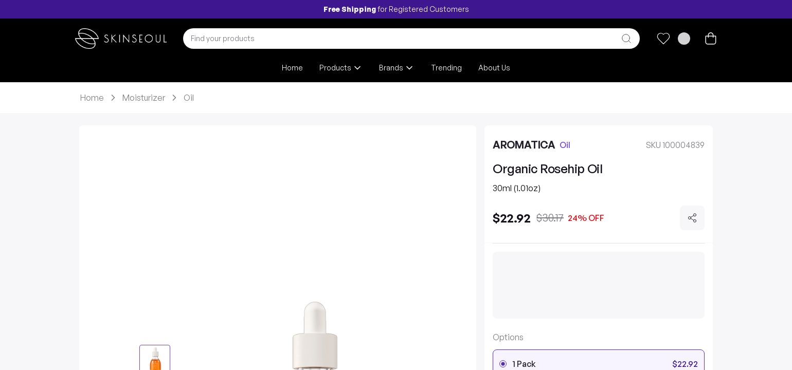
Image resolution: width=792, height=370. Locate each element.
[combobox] (411, 38)
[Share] (692, 218)
